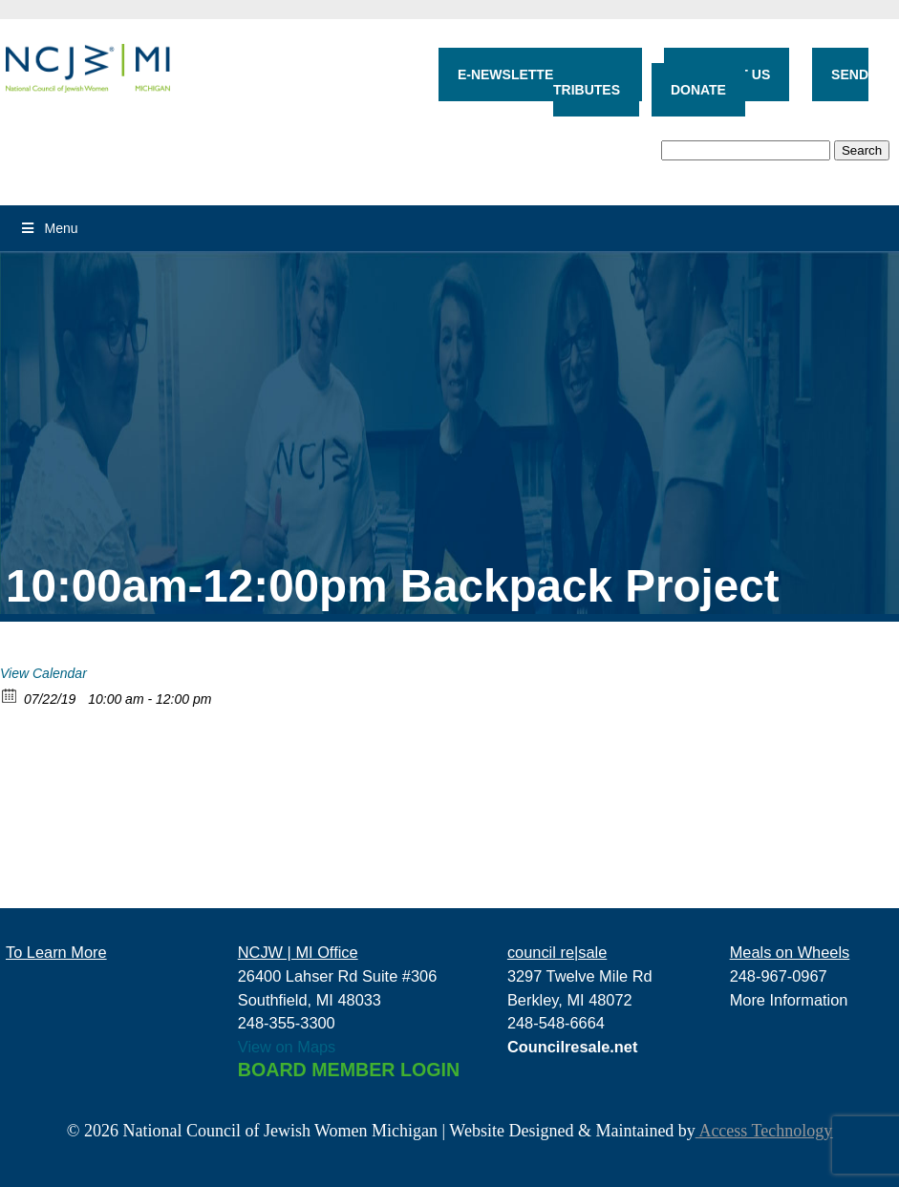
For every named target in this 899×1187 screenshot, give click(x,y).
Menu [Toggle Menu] (48, 228)
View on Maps (287, 1046)
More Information (789, 999)
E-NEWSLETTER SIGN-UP (540, 74)
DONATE (698, 89)
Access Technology (764, 1130)
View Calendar (43, 673)
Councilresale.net (572, 1046)
